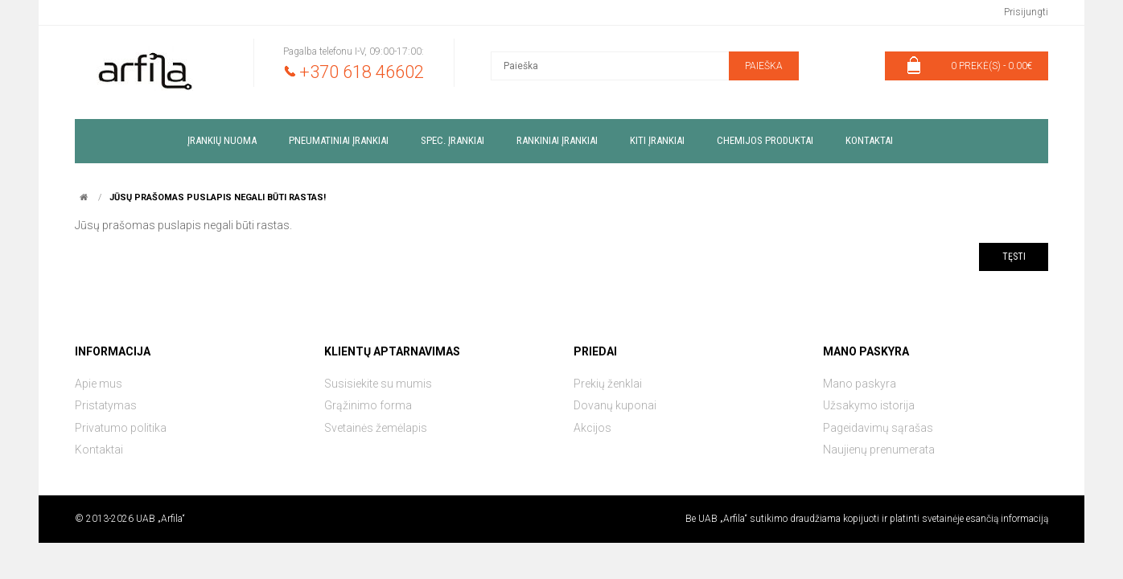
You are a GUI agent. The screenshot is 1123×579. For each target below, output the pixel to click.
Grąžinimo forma (368, 405)
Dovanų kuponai (615, 405)
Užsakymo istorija (869, 405)
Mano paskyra (859, 383)
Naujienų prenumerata (879, 449)
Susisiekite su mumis (378, 383)
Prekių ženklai (608, 383)
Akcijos (592, 427)
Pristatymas (106, 405)
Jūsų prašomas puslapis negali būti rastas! (217, 197)
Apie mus (98, 383)
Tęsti (1014, 256)
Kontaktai (99, 449)
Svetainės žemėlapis (375, 427)
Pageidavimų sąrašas (878, 427)
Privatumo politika (121, 427)
